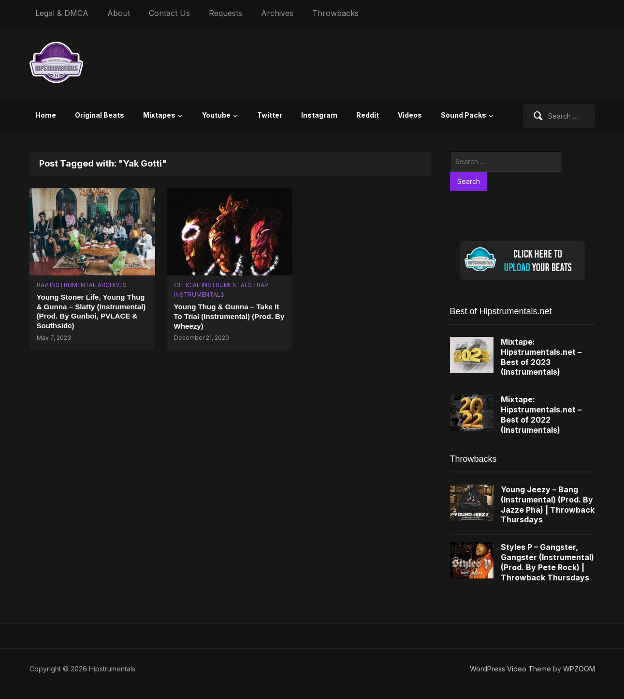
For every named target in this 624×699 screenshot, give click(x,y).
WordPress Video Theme (510, 669)
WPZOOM (579, 669)
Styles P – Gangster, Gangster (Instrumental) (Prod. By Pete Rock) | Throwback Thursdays (547, 562)
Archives (277, 13)
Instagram (319, 115)
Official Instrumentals (213, 285)
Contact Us (169, 13)
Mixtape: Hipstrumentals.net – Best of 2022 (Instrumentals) (541, 414)
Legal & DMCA (61, 13)
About (118, 13)
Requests (225, 13)
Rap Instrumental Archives (82, 285)
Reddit (367, 115)
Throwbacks (335, 13)
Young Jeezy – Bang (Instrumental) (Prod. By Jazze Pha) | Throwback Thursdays (548, 504)
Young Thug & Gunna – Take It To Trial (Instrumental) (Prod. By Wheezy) (229, 316)
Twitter (269, 115)
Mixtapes (159, 115)
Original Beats (99, 115)
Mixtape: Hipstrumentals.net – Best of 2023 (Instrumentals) (541, 357)
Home (45, 115)
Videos (410, 115)
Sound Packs (463, 115)
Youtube (216, 115)
